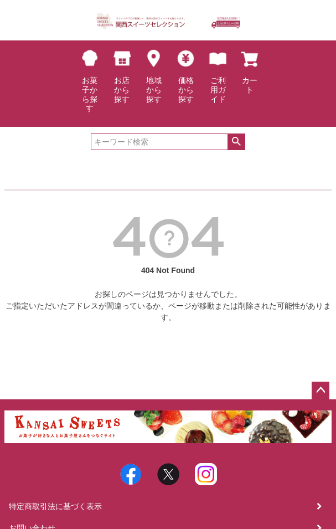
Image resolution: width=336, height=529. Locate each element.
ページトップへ (320, 390)
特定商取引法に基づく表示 (55, 506)
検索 (236, 142)
